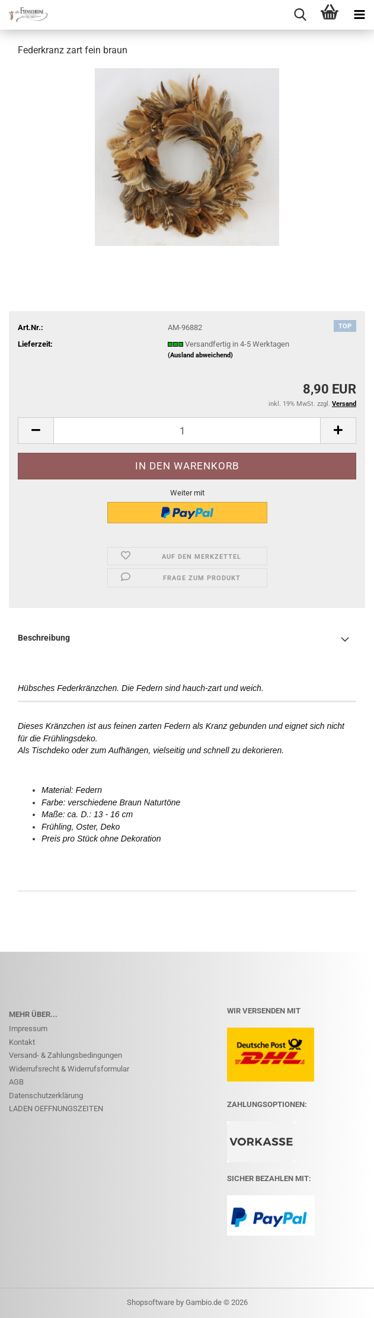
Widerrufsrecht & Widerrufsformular (69, 1068)
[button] (35, 430)
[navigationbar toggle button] (359, 15)
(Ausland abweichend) (200, 355)
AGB (16, 1081)
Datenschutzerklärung (46, 1095)
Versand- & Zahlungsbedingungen (65, 1055)
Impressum (28, 1028)
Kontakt (22, 1042)
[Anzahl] (187, 430)
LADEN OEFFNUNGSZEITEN (56, 1108)
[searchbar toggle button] (300, 15)
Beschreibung (44, 637)
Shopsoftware (150, 1302)
